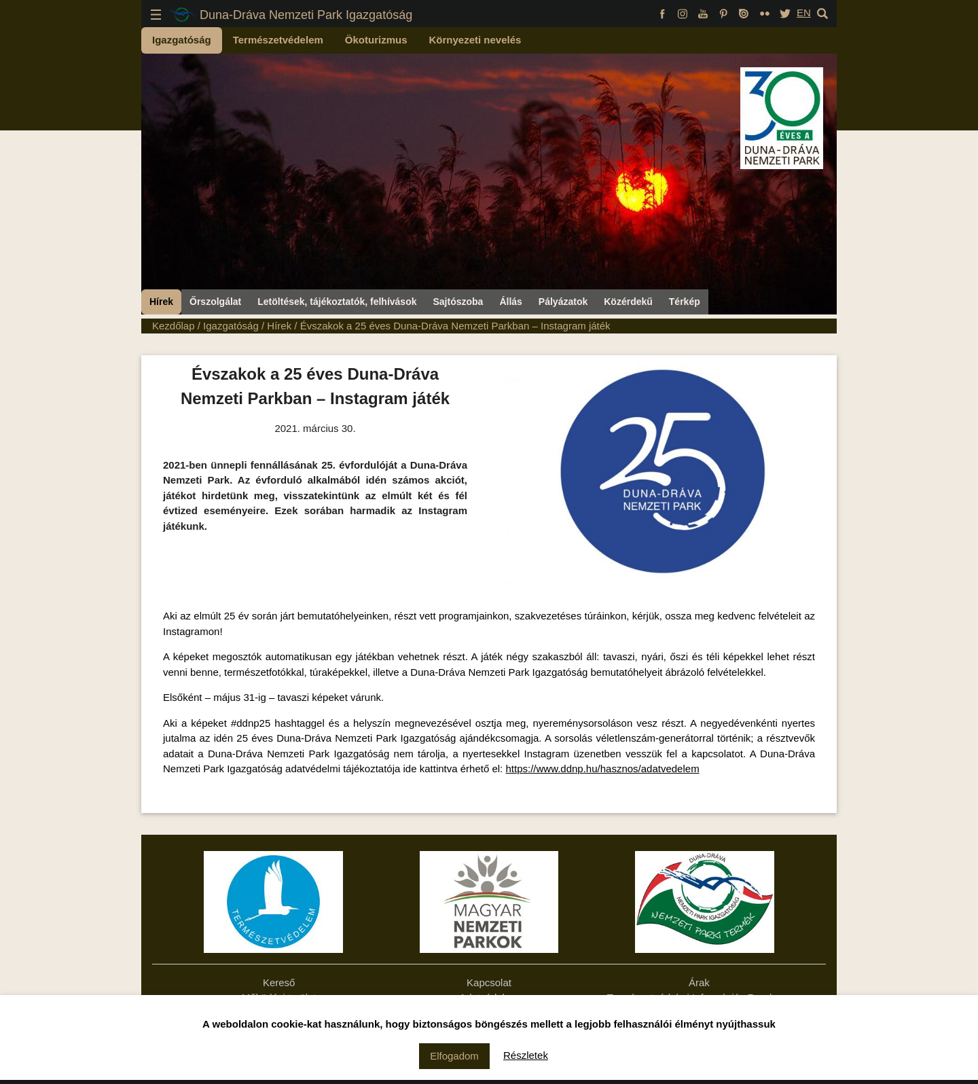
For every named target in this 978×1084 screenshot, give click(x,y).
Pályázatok (563, 301)
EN (804, 12)
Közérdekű (628, 301)
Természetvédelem (278, 40)
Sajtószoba (458, 301)
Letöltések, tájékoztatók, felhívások (336, 301)
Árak (699, 982)
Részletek (525, 1055)
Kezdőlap (173, 325)
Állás (510, 301)
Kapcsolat (489, 982)
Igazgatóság (181, 40)
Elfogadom (454, 1056)
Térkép (684, 301)
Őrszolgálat (215, 301)
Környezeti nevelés (475, 40)
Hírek (161, 301)
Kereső (279, 982)
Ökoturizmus (376, 40)
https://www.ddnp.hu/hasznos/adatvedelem (602, 768)
